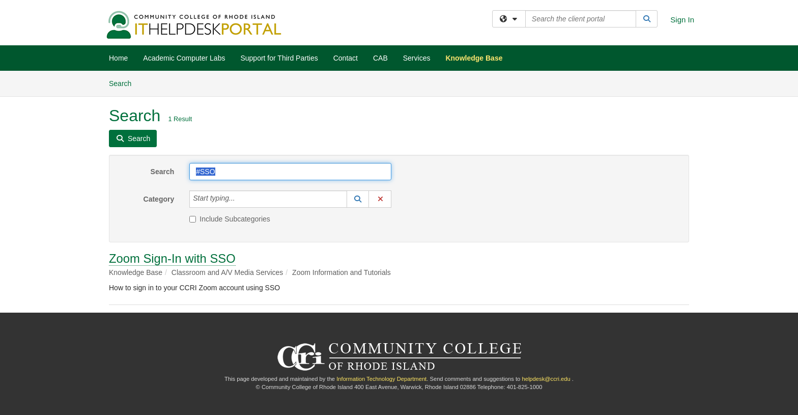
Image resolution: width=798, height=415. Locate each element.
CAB (380, 58)
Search (124, 83)
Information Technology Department (381, 379)
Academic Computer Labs (184, 58)
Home (118, 58)
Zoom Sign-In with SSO (172, 258)
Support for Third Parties (279, 58)
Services (417, 58)
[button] (358, 199)
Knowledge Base (473, 58)
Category (159, 199)
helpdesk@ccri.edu (546, 379)
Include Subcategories (229, 219)
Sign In (682, 19)
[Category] (240, 199)
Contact (345, 58)
